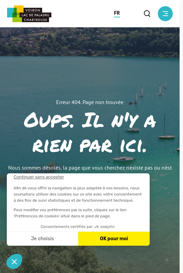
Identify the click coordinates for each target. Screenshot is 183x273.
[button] (117, 13)
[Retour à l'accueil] (29, 14)
